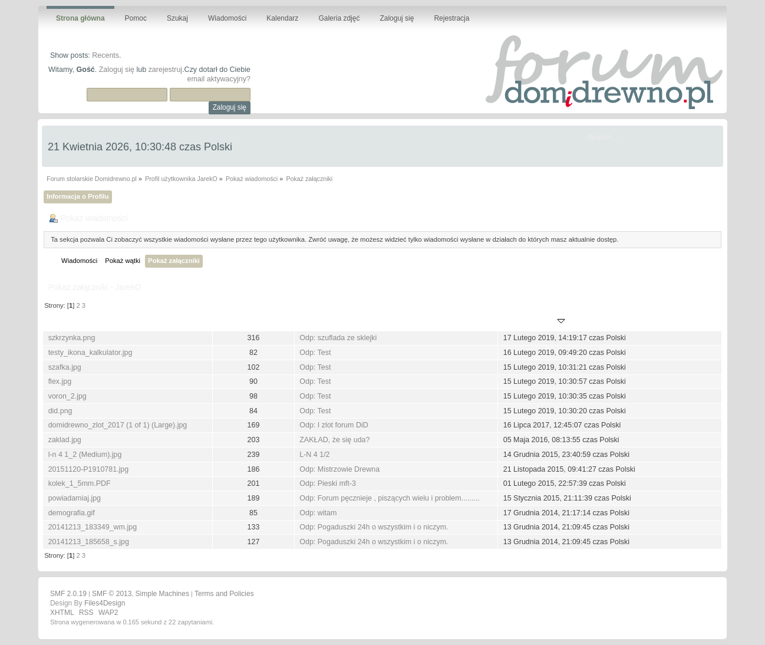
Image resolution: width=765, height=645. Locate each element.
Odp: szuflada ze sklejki (338, 338)
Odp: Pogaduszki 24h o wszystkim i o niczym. (373, 527)
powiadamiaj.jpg (74, 498)
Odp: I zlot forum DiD (333, 425)
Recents (105, 55)
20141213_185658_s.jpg (88, 542)
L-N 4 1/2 (314, 454)
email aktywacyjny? (218, 79)
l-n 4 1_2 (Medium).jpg (85, 454)
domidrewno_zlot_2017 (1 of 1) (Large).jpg (117, 425)
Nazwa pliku (70, 321)
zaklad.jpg (64, 440)
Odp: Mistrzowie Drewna (339, 469)
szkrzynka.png (71, 338)
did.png (60, 411)
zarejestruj (166, 69)
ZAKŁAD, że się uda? (334, 440)
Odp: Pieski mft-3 (327, 483)
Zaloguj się (116, 69)
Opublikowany (534, 321)
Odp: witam (318, 513)
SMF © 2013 (112, 594)
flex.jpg (60, 381)
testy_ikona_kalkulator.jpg (90, 352)
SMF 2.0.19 (68, 594)
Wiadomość (320, 321)
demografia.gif (71, 513)
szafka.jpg (64, 367)
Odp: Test (315, 352)
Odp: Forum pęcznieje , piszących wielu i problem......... (389, 498)
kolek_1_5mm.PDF (79, 483)
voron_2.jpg (67, 396)
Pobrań (253, 321)
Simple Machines (162, 594)
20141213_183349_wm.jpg (92, 527)
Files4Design (104, 603)
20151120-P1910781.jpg (88, 469)
